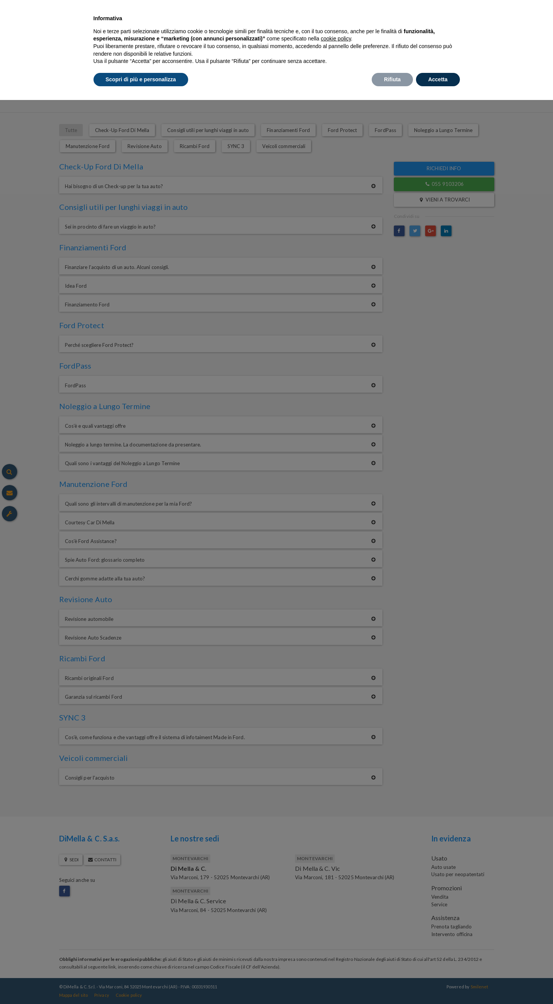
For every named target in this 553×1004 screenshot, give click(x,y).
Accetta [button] (438, 79)
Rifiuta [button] (392, 79)
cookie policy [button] (336, 38)
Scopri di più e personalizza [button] (141, 79)
